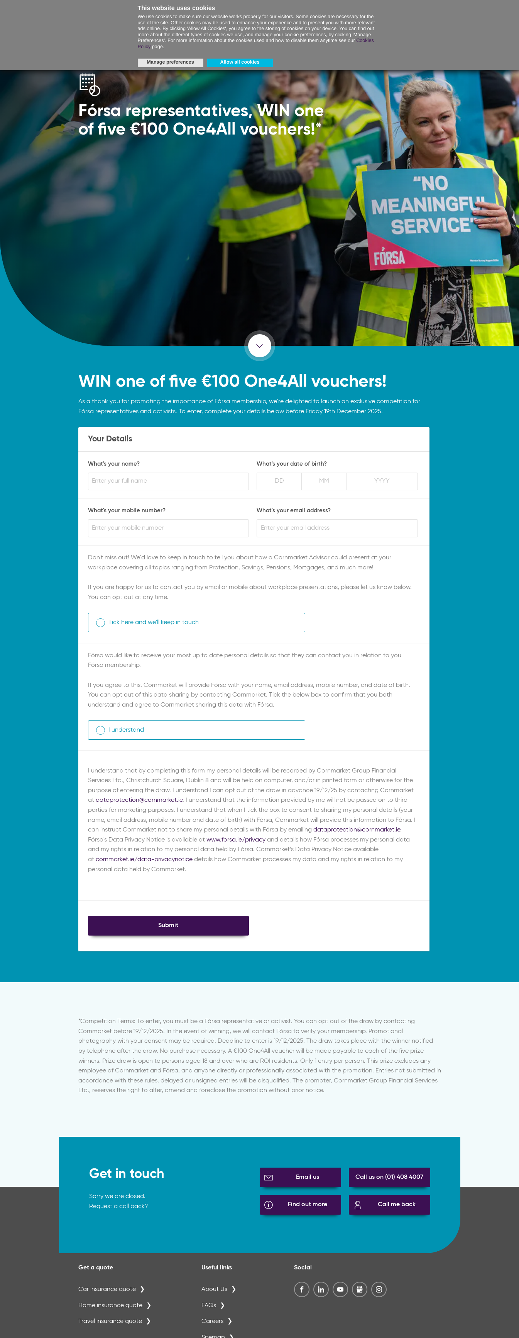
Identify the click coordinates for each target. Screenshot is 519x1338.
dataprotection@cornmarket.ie (139, 800)
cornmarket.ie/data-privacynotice (144, 860)
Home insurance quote (110, 1306)
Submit (168, 925)
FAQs (208, 1306)
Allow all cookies (240, 62)
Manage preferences (170, 62)
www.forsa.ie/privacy (235, 840)
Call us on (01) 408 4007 (389, 1177)
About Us (214, 1289)
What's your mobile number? (127, 510)
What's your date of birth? (292, 464)
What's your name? (114, 464)
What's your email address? (294, 510)
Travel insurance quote (110, 1321)
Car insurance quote (107, 1289)
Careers (212, 1321)
